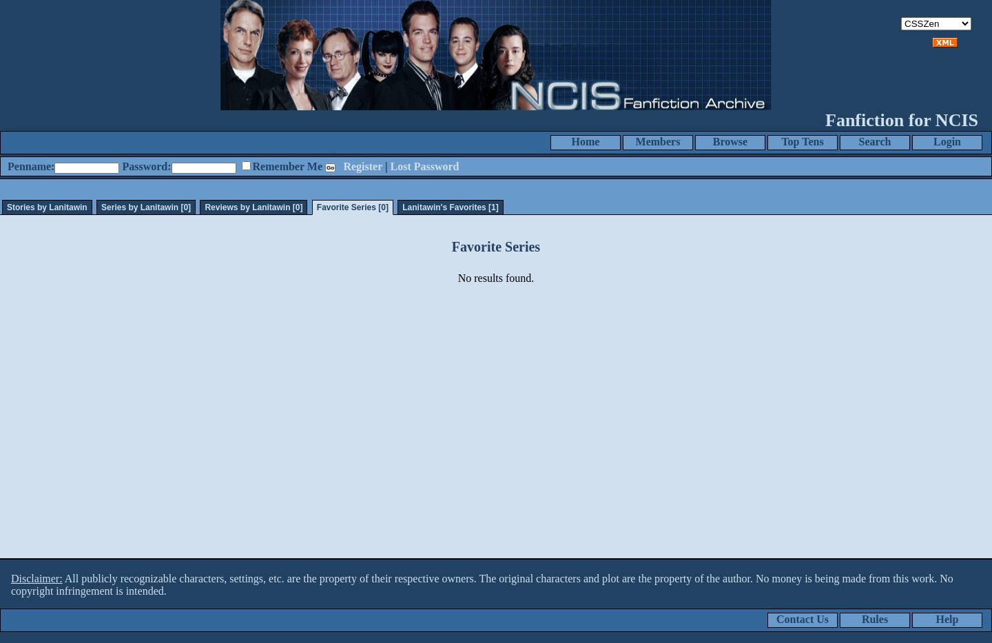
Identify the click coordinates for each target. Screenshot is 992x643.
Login (947, 141)
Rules (875, 619)
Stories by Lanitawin (47, 207)
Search (875, 141)
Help (947, 619)
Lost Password (425, 166)
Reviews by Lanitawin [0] (253, 207)
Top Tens (802, 141)
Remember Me (287, 166)
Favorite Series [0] (353, 207)
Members (658, 141)
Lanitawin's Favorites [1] (450, 207)
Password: (146, 166)
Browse (730, 141)
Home (586, 141)
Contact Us (802, 619)
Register (362, 166)
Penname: (31, 166)
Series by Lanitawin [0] (146, 207)
